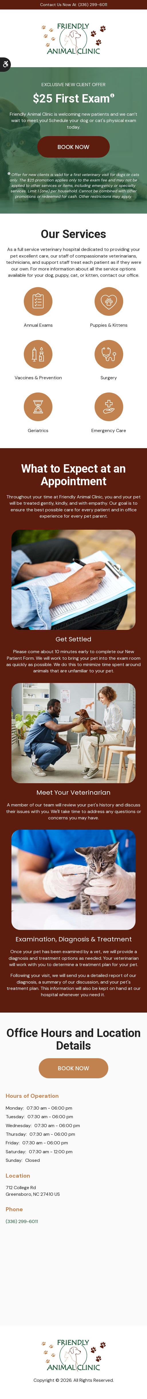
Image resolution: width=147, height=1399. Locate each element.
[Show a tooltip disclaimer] (112, 95)
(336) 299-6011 (22, 1223)
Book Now (73, 147)
